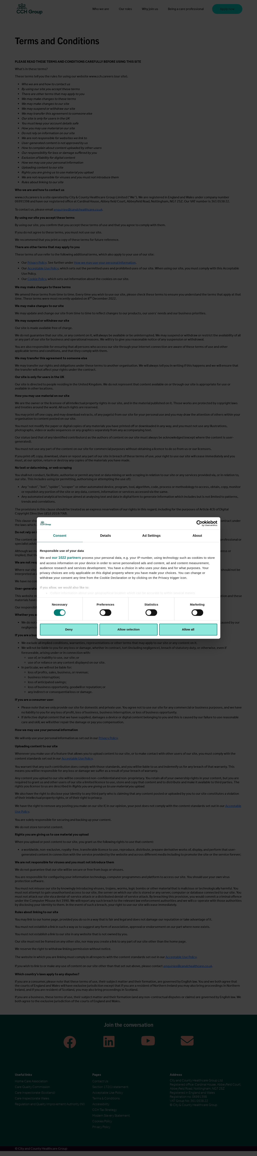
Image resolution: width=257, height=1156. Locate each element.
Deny (69, 629)
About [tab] (197, 535)
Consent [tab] (59, 535)
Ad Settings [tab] (151, 535)
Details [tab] (105, 535)
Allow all (188, 629)
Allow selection (128, 629)
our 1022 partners (66, 557)
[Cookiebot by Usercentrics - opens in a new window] (199, 523)
